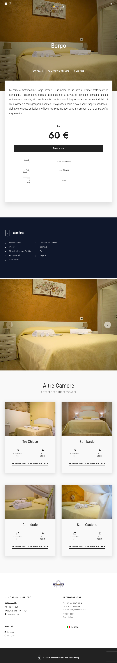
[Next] (107, 325)
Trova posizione (12, 614)
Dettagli (38, 71)
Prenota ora (58, 148)
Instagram (10, 635)
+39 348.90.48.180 (74, 603)
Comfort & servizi (58, 71)
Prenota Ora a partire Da (30, 463)
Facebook (9, 632)
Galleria (79, 71)
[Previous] (9, 325)
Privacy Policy (68, 614)
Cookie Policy (68, 617)
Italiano (72, 627)
